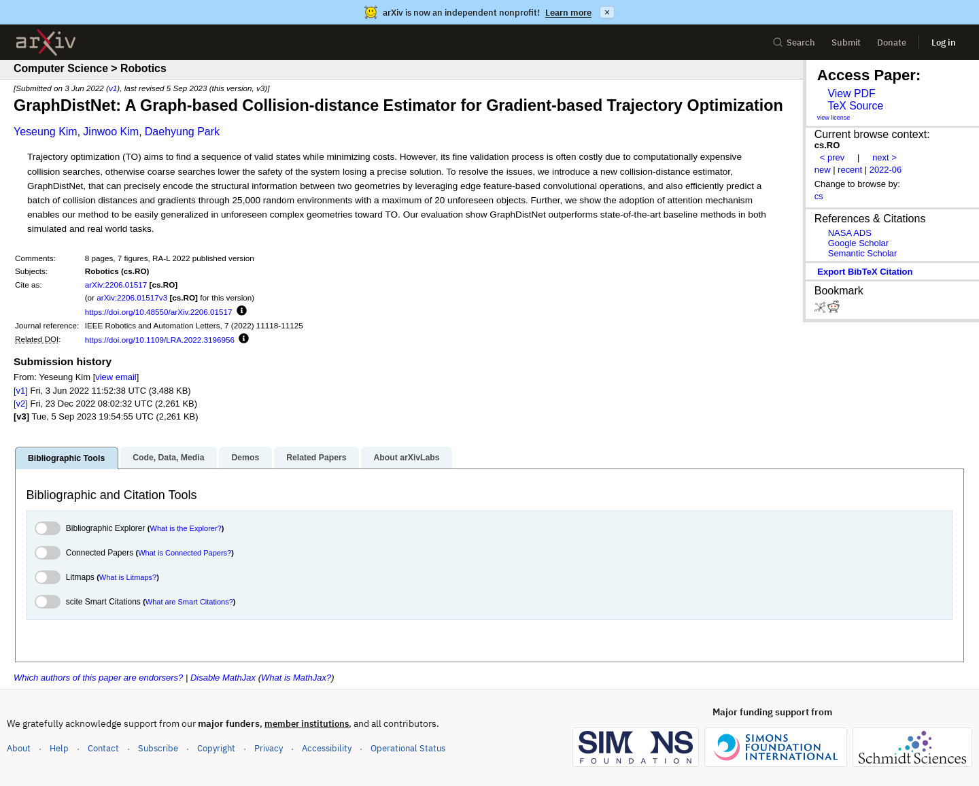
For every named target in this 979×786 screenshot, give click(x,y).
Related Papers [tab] (316, 457)
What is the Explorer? (186, 528)
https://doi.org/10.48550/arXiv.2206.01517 (159, 311)
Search (793, 42)
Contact (103, 748)
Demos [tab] (245, 457)
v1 (113, 88)
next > (884, 157)
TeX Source (855, 106)
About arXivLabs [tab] (406, 457)
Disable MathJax (223, 677)
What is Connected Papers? (184, 553)
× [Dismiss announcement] (607, 12)
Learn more (568, 12)
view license (834, 117)
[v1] (21, 391)
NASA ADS (850, 233)
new (822, 170)
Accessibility (326, 748)
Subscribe (158, 748)
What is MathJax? (296, 677)
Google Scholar (858, 243)
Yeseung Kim (46, 131)
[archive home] (45, 42)
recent (850, 170)
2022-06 (886, 170)
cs (818, 196)
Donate (891, 42)
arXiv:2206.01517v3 (132, 297)
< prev (832, 157)
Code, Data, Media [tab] (168, 457)
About (19, 748)
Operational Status (408, 747)
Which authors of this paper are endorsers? (98, 677)
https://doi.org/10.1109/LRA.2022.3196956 (160, 339)
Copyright (216, 748)
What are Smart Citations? (189, 602)
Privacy (268, 748)
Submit (846, 42)
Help (59, 748)
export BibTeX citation (864, 272)
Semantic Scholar (862, 253)
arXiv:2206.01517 (116, 284)
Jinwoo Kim (111, 131)
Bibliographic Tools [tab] (66, 458)
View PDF (851, 93)
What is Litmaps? (127, 577)
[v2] (21, 403)
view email (115, 377)
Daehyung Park (182, 131)
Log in (943, 42)
